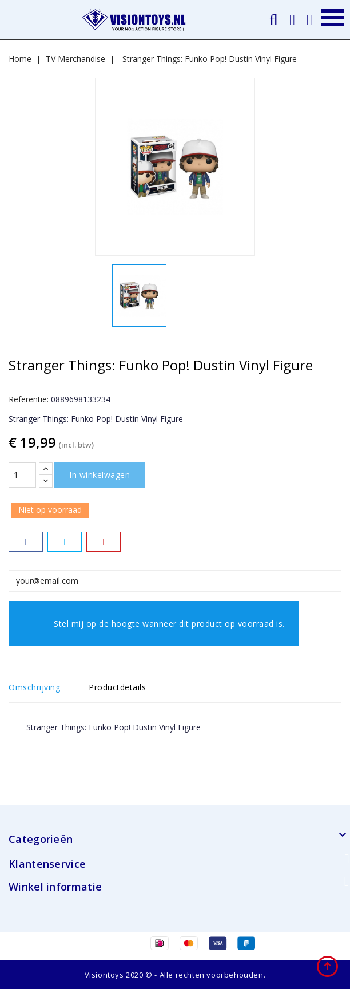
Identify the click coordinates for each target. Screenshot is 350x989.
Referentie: (29, 399)
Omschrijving (34, 687)
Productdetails (117, 687)
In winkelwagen (99, 474)
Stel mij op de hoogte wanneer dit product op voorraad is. (154, 629)
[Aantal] (22, 475)
